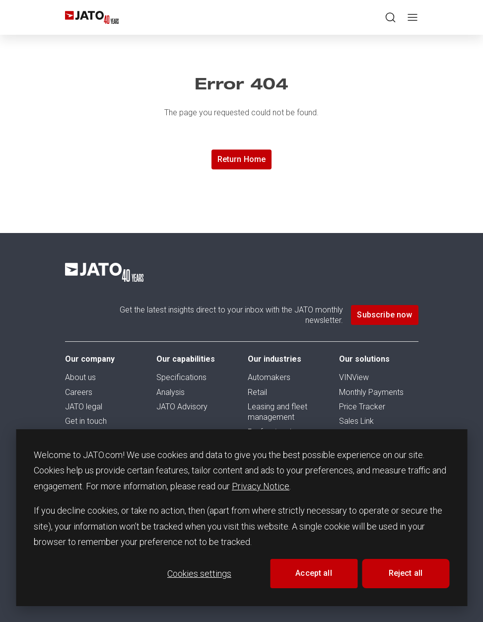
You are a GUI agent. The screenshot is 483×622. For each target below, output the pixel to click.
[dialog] (241, 517)
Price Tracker (362, 406)
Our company (90, 359)
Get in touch (86, 421)
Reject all (406, 573)
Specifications (181, 377)
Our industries (274, 359)
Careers (78, 392)
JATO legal (83, 406)
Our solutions (364, 359)
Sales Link (356, 421)
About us (80, 377)
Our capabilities (185, 359)
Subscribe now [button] (384, 314)
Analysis (170, 392)
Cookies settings (199, 573)
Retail (257, 392)
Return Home (241, 159)
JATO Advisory (181, 406)
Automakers (269, 377)
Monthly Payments (371, 392)
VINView (354, 377)
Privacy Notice (260, 486)
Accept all (313, 573)
